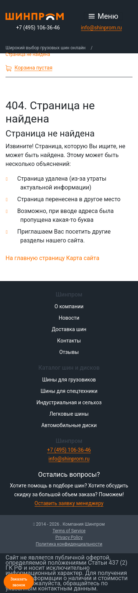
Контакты (69, 341)
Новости (69, 318)
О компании (69, 306)
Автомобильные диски (69, 425)
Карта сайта (82, 258)
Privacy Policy (69, 537)
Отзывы (69, 352)
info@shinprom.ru (101, 28)
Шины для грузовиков (69, 380)
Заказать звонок (18, 582)
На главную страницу (35, 258)
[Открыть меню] (103, 16)
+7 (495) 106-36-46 (38, 28)
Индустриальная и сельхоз (69, 402)
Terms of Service (69, 530)
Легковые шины (69, 414)
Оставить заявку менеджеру (69, 503)
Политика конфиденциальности (69, 544)
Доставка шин (69, 329)
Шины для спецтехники (69, 391)
